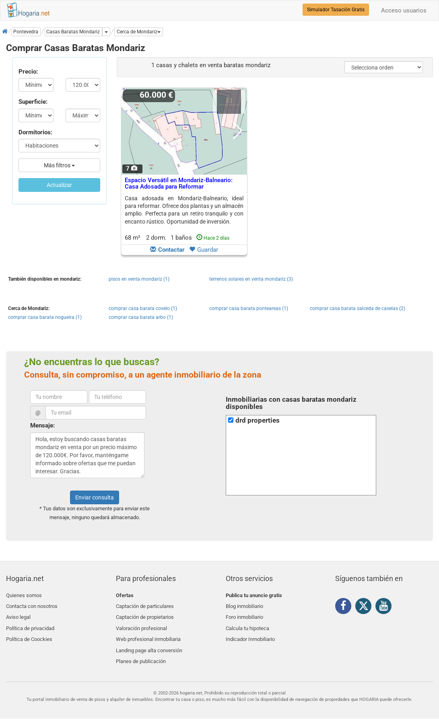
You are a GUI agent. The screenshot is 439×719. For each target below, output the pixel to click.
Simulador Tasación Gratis (336, 9)
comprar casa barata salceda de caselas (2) (357, 308)
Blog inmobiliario (244, 605)
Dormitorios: (35, 132)
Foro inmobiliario (244, 614)
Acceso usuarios (404, 10)
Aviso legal (18, 614)
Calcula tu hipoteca (247, 623)
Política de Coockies (29, 633)
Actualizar (59, 185)
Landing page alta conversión (149, 643)
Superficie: (33, 101)
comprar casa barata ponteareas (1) (248, 308)
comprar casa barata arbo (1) (141, 317)
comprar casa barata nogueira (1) (45, 317)
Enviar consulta (94, 497)
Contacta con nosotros (32, 605)
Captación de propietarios (145, 614)
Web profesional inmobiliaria (148, 633)
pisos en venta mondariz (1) (139, 279)
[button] (138, 31)
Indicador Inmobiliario (250, 633)
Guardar (203, 249)
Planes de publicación (141, 652)
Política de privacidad (30, 623)
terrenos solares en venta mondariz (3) (251, 279)
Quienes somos (24, 595)
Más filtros (59, 165)
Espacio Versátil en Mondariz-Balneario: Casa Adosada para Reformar (179, 184)
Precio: (28, 71)
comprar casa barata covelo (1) (143, 308)
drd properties (257, 420)
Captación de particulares (145, 605)
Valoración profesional (141, 623)
